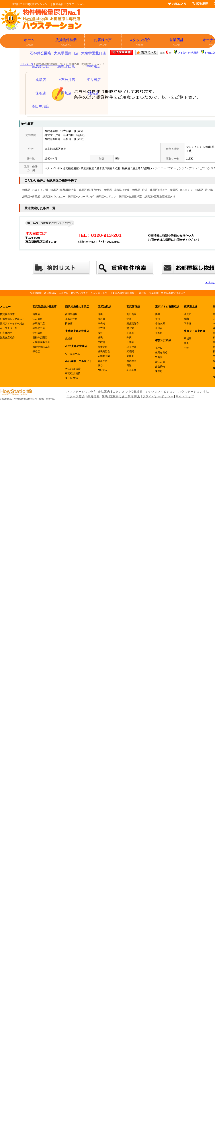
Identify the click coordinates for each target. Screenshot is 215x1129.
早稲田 (187, 338)
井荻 (129, 337)
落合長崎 (160, 366)
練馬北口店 (39, 328)
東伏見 (130, 356)
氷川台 (158, 328)
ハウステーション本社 (193, 391)
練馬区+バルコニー (54, 196)
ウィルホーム (72, 353)
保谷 (100, 365)
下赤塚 (187, 323)
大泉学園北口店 (41, 346)
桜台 (100, 332)
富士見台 (103, 346)
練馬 (100, 337)
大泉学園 (103, 360)
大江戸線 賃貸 (72, 368)
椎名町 (101, 318)
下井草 (130, 332)
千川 (157, 318)
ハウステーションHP (81, 391)
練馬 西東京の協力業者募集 (121, 396)
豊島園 (158, 357)
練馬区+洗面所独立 (90, 189)
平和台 (158, 332)
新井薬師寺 (133, 323)
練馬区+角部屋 (31, 196)
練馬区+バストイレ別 (35, 189)
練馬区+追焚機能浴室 (63, 189)
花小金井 (131, 370)
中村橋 (101, 342)
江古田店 (37, 318)
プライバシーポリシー (158, 396)
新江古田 (160, 362)
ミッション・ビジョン (160, 391)
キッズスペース (8, 328)
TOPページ (26, 64)
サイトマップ (185, 396)
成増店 (68, 338)
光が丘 (158, 348)
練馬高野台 (104, 351)
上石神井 (131, 346)
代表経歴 (136, 391)
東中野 (158, 371)
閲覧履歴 (200, 3)
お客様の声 (103, 42)
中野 (186, 348)
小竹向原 (160, 323)
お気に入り (177, 3)
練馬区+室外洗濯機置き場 (160, 196)
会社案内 (104, 391)
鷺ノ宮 (130, 328)
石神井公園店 (40, 337)
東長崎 (101, 323)
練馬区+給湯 (139, 189)
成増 (186, 318)
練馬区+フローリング (81, 196)
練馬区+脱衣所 (158, 189)
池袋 (100, 314)
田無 (129, 365)
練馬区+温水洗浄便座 (117, 189)
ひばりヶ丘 (104, 370)
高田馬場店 (71, 314)
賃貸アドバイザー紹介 (12, 323)
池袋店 (36, 314)
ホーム (30, 42)
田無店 (68, 323)
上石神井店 (71, 318)
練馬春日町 (161, 352)
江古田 (101, 328)
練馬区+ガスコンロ (181, 189)
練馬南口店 (39, 323)
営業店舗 (177, 42)
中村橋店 (37, 332)
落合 (186, 343)
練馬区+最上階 (204, 189)
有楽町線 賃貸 (72, 373)
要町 (157, 314)
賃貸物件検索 (66, 42)
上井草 (130, 342)
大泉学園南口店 (41, 342)
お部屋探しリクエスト (12, 318)
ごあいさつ (120, 391)
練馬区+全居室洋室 (130, 196)
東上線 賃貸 (71, 378)
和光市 (187, 314)
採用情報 (93, 396)
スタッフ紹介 (140, 42)
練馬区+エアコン (106, 196)
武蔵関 (130, 351)
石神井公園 (104, 356)
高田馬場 (131, 314)
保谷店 (36, 351)
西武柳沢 (131, 360)
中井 (129, 318)
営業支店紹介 (7, 337)
